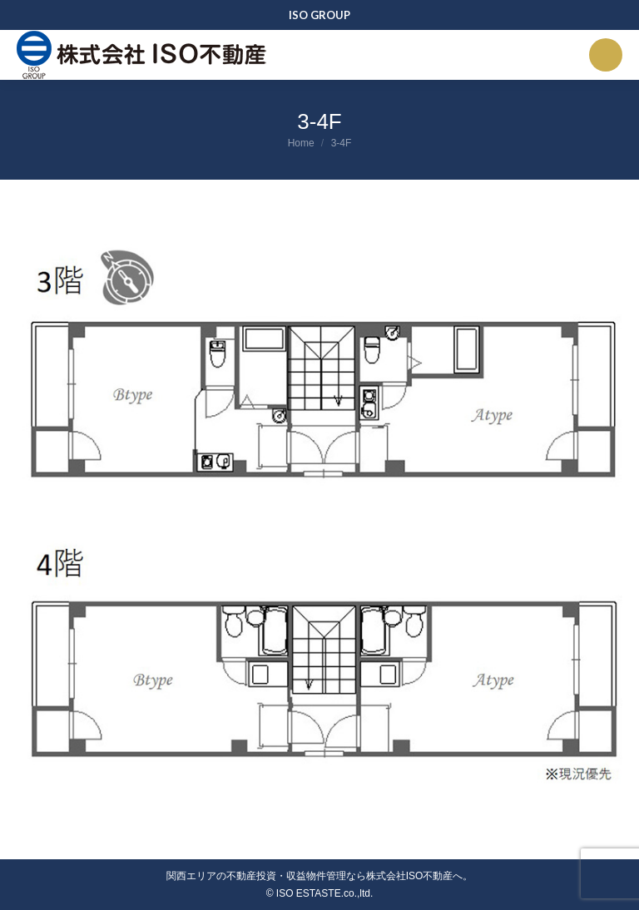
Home (301, 143)
